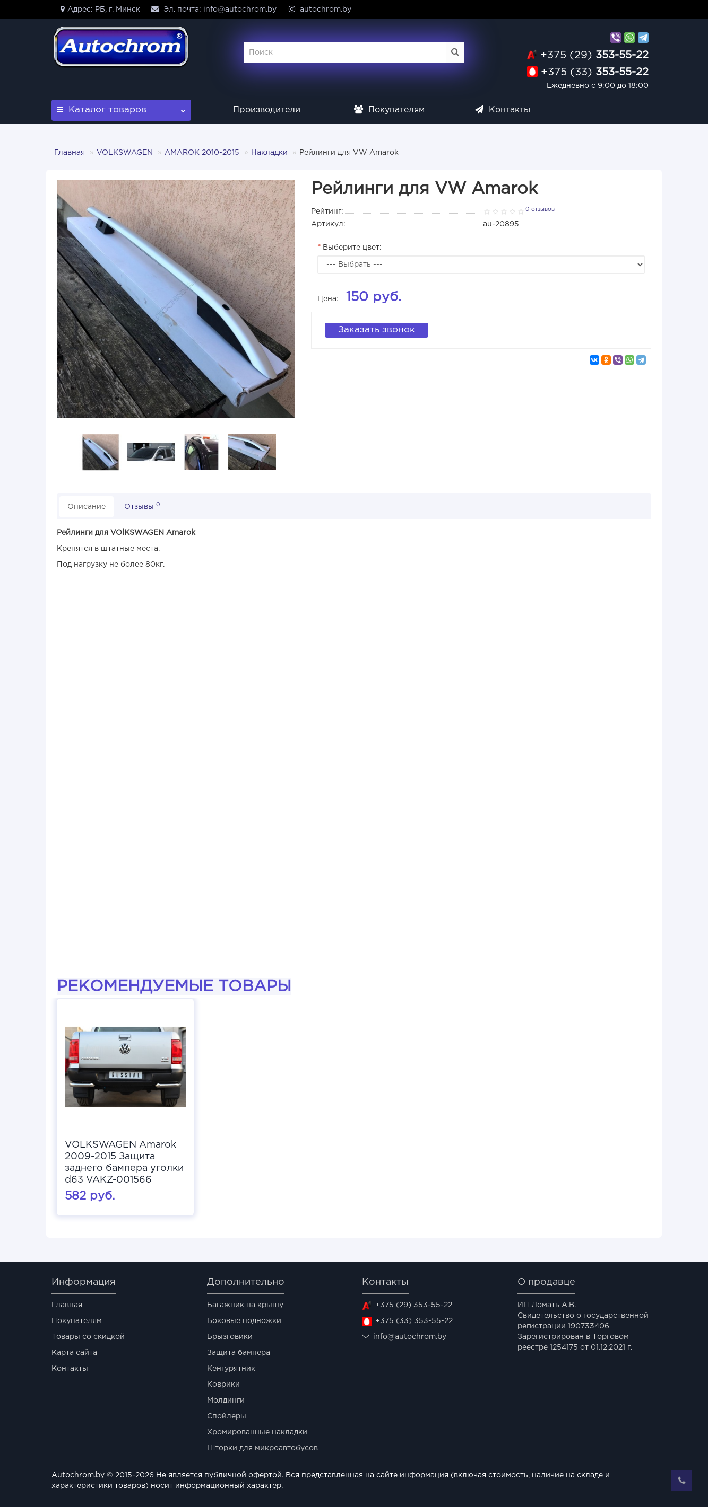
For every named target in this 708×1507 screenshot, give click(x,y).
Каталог (121, 107)
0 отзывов (540, 209)
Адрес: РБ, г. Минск (98, 9)
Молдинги (226, 1400)
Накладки (269, 152)
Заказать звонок (376, 330)
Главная (69, 152)
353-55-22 (594, 55)
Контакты (502, 110)
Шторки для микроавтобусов (262, 1448)
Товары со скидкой (88, 1337)
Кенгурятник (231, 1368)
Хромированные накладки (257, 1432)
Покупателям (389, 110)
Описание (86, 507)
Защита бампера (238, 1353)
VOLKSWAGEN (125, 152)
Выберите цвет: (352, 247)
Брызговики (230, 1337)
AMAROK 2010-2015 (202, 152)
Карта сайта (74, 1353)
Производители (266, 110)
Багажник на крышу (245, 1305)
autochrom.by (319, 9)
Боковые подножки (244, 1321)
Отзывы (142, 506)
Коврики (223, 1384)
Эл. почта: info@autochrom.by (214, 9)
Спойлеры (226, 1416)
